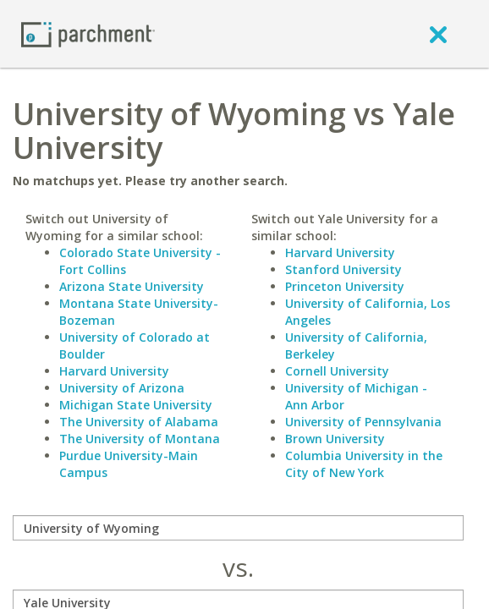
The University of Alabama (138, 422)
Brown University (335, 439)
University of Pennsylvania (363, 422)
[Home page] (88, 33)
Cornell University (337, 371)
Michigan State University (135, 405)
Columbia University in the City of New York (363, 463)
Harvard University (114, 371)
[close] (438, 34)
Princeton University (344, 286)
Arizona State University (131, 286)
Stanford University (343, 269)
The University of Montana (139, 439)
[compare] (238, 527)
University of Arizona (121, 388)
